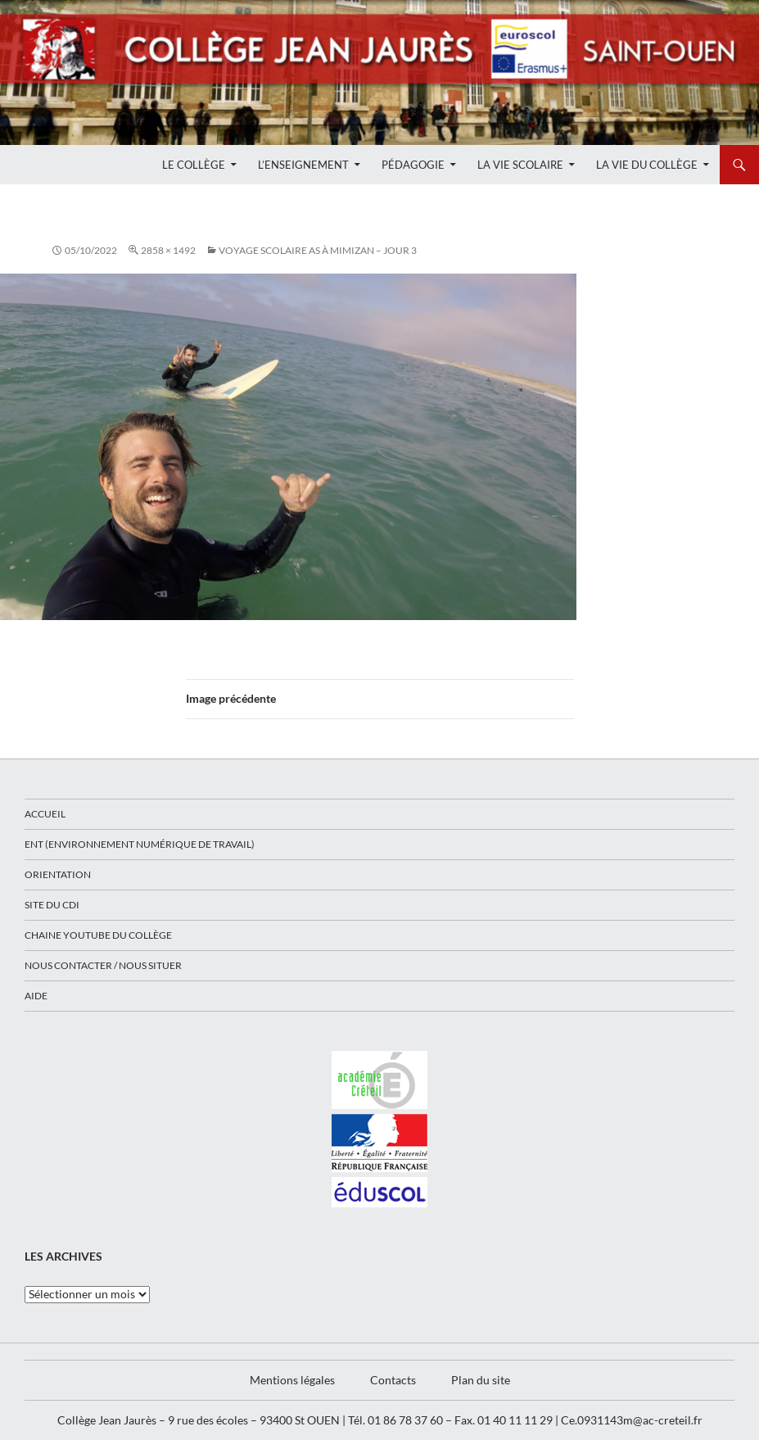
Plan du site (480, 1380)
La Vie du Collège (647, 164)
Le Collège (193, 164)
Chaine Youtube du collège (98, 935)
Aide (36, 995)
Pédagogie (413, 164)
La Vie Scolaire (520, 164)
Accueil (45, 814)
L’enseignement (303, 164)
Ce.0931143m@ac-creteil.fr (632, 1420)
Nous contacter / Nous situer (103, 965)
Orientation (58, 874)
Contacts (393, 1380)
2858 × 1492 (168, 250)
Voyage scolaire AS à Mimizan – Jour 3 (318, 250)
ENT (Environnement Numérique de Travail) (140, 844)
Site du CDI (52, 905)
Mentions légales (292, 1380)
